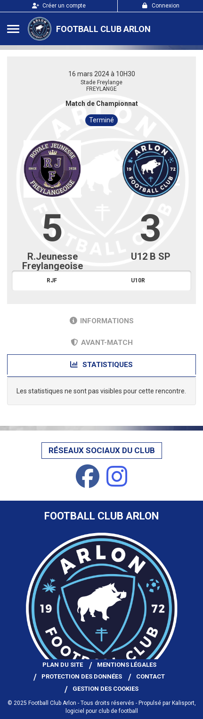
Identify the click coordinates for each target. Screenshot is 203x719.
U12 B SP (151, 256)
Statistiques (101, 364)
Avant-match (102, 342)
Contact (150, 676)
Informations (102, 321)
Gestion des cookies (105, 688)
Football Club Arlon (103, 29)
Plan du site (62, 664)
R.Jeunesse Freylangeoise (52, 261)
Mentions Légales (126, 664)
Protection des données (81, 676)
